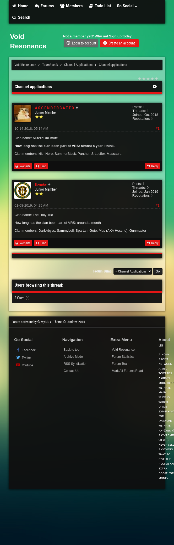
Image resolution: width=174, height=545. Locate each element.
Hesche (41, 185)
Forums (44, 5)
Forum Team (120, 364)
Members (71, 5)
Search (21, 17)
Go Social (127, 5)
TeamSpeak (50, 65)
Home (20, 5)
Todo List (100, 5)
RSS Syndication (75, 364)
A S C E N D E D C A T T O (54, 108)
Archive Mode (73, 357)
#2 (157, 205)
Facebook (25, 350)
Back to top (71, 349)
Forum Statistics (123, 357)
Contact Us (71, 371)
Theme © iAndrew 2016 (69, 322)
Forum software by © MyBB (30, 322)
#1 (157, 128)
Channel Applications (78, 65)
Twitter (23, 357)
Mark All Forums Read (127, 371)
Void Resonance (25, 65)
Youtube (24, 365)
